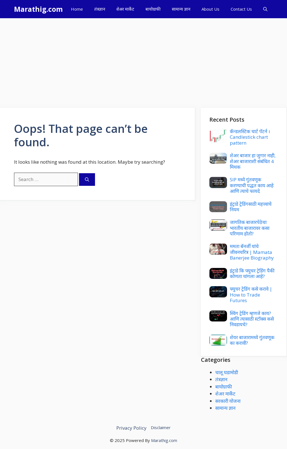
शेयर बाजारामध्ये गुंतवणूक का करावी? (252, 340)
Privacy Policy (131, 428)
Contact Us (241, 9)
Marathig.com (38, 9)
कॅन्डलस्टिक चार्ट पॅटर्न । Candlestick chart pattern (250, 137)
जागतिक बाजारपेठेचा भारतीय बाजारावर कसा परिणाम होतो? (249, 228)
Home (77, 9)
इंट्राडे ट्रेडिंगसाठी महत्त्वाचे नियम (251, 207)
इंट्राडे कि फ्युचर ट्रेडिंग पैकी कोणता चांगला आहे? (252, 273)
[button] (265, 9)
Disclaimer (161, 427)
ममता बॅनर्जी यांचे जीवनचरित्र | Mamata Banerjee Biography (252, 252)
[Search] (87, 179)
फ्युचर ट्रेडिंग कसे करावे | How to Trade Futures (251, 295)
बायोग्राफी (153, 9)
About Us (210, 9)
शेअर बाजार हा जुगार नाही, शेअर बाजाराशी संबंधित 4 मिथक (253, 161)
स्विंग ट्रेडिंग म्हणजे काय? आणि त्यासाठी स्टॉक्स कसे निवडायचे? (252, 319)
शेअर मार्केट (125, 9)
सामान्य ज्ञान (181, 9)
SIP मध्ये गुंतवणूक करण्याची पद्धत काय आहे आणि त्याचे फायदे (252, 185)
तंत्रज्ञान (99, 9)
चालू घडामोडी (226, 372)
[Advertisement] (143, 60)
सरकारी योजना (227, 401)
